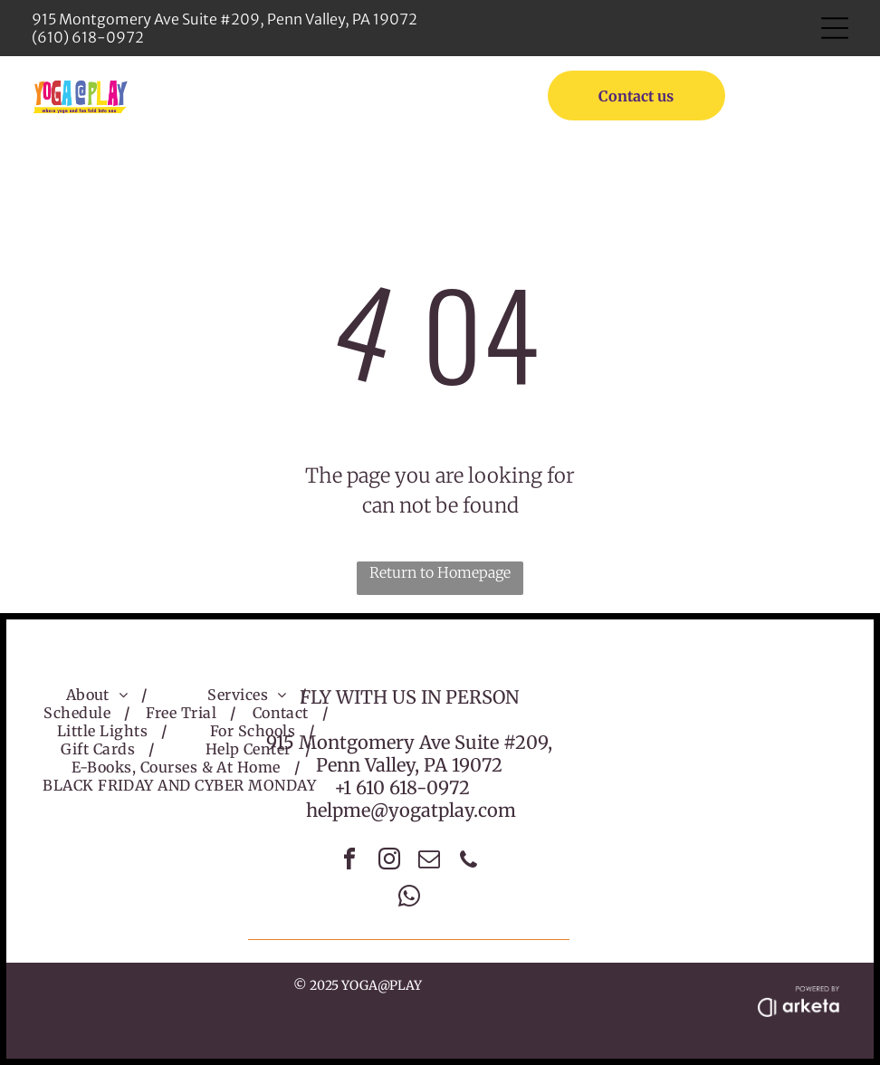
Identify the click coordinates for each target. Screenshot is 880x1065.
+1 (342, 787)
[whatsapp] (409, 898)
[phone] (469, 861)
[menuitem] (100, 695)
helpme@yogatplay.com (411, 810)
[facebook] (349, 861)
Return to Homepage (440, 572)
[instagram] (389, 861)
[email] (429, 861)
